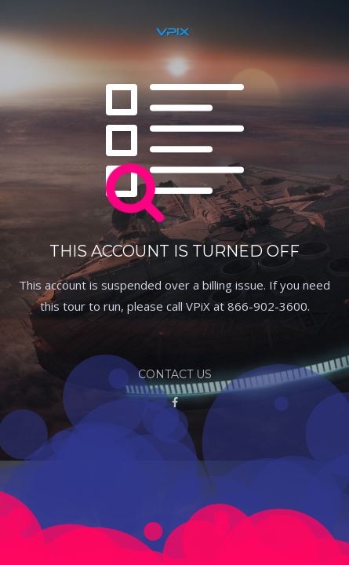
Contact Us (175, 374)
